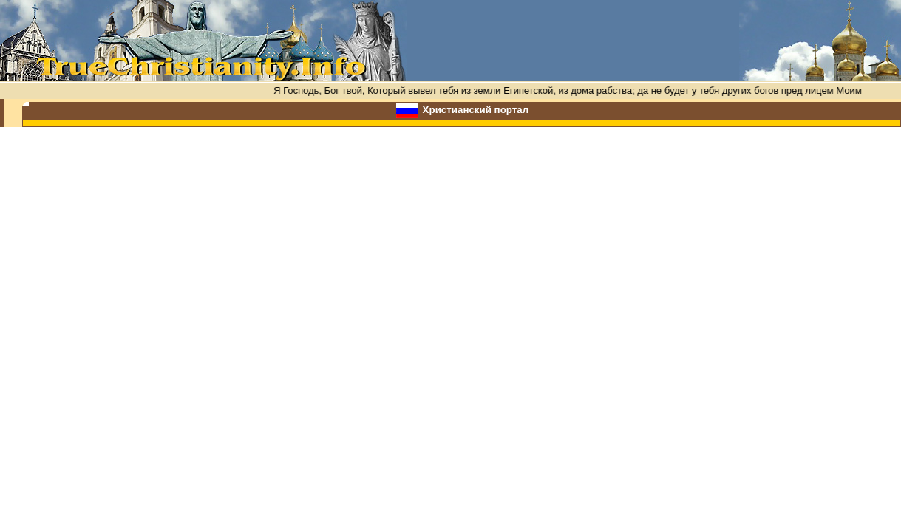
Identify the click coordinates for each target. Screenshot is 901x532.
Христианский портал (476, 109)
